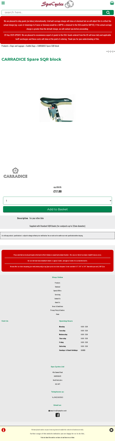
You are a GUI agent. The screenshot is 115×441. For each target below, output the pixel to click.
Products (5, 45)
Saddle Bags (31, 45)
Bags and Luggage (17, 45)
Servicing (57, 294)
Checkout (57, 287)
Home (57, 314)
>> (114, 51)
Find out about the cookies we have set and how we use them (57, 437)
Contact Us (57, 298)
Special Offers (57, 290)
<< (107, 51)
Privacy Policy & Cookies (57, 310)
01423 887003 (58, 397)
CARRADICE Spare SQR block (48, 45)
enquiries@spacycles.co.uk (58, 410)
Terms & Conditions (57, 306)
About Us (57, 302)
